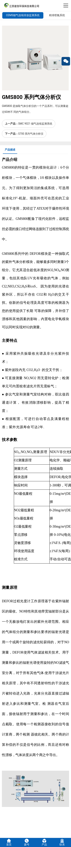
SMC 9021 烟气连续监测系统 (35, 123)
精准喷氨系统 (57, 15)
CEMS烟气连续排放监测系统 (23, 15)
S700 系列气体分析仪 (30, 133)
